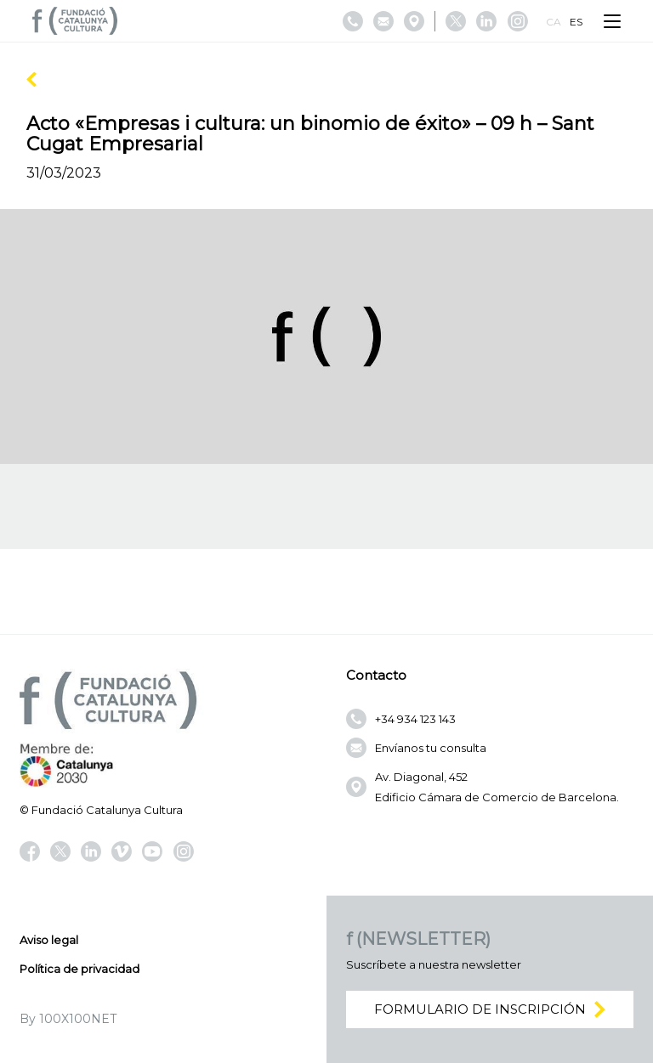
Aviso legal (49, 940)
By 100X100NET (68, 1018)
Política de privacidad (79, 968)
